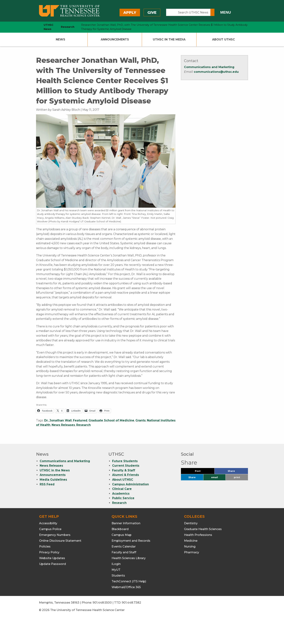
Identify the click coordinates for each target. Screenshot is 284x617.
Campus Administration (130, 484)
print (237, 477)
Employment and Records (131, 540)
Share (237, 472)
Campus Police (50, 529)
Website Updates (52, 558)
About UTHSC (223, 39)
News (60, 39)
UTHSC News (48, 27)
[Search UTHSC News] (188, 12)
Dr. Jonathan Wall (58, 420)
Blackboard (120, 529)
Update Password (52, 564)
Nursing (189, 546)
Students (118, 575)
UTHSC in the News (55, 470)
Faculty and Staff (124, 552)
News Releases (63, 425)
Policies (45, 546)
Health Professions (198, 535)
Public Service (123, 498)
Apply (129, 12)
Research (83, 425)
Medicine (190, 540)
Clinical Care (122, 489)
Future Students (125, 461)
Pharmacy (191, 552)
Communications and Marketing (209, 67)
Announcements (115, 39)
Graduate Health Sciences (203, 529)
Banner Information (126, 523)
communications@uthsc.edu (216, 71)
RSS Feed (47, 484)
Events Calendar (124, 546)
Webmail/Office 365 (126, 587)
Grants (140, 420)
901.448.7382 (131, 602)
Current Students (125, 465)
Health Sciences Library (129, 558)
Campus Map (121, 535)
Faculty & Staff (123, 470)
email (214, 477)
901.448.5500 (102, 602)
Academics (121, 493)
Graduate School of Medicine (111, 420)
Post (202, 472)
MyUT (116, 569)
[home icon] (35, 27)
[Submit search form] (212, 12)
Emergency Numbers (54, 535)
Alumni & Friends (125, 475)
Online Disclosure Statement (60, 540)
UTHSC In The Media (169, 39)
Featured (80, 420)
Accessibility (48, 523)
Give (151, 12)
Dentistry (191, 523)
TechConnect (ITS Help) (129, 581)
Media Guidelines (53, 479)
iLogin (116, 564)
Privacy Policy (49, 552)
